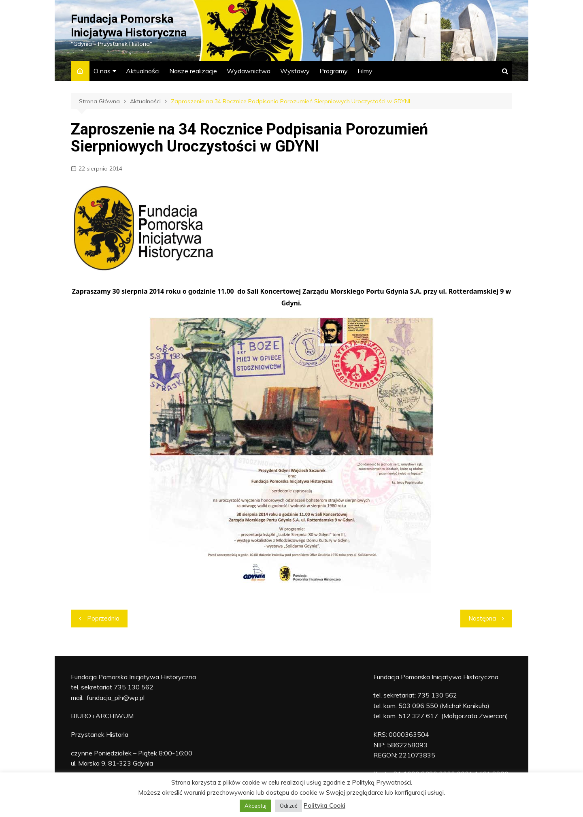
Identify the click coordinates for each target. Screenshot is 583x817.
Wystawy (295, 71)
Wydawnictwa (248, 71)
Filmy (364, 71)
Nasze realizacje (193, 71)
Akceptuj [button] (255, 805)
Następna (482, 618)
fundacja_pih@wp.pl (116, 697)
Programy (333, 71)
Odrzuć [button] (288, 805)
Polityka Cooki (324, 805)
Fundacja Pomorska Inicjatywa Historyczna (129, 25)
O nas (102, 71)
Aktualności (143, 71)
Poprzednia (103, 618)
